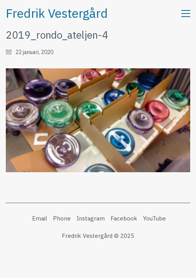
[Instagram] (91, 218)
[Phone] (62, 218)
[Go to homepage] (57, 13)
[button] (185, 13)
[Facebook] (124, 218)
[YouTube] (154, 218)
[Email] (39, 218)
